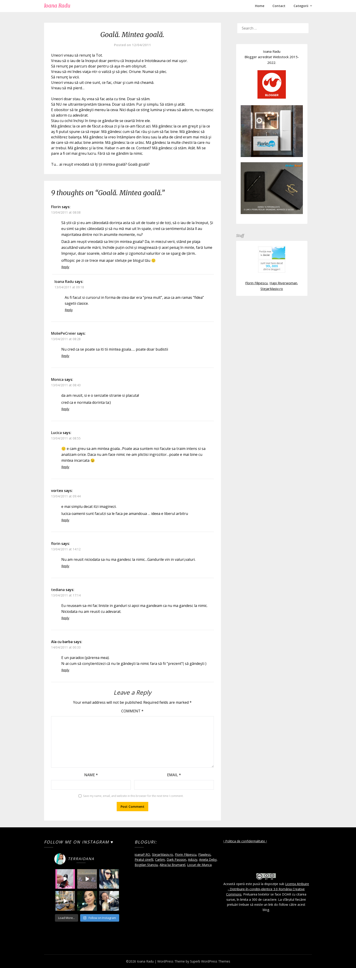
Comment (132, 711)
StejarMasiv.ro (271, 288)
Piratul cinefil (144, 859)
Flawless (204, 854)
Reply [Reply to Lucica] (65, 467)
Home (259, 6)
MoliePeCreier (63, 333)
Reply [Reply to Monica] (65, 409)
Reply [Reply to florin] (65, 566)
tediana (58, 589)
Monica (57, 379)
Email (174, 774)
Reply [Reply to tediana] (65, 618)
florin (55, 543)
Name (91, 774)
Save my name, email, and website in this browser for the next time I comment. (133, 796)
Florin (56, 206)
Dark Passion (176, 859)
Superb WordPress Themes (210, 961)
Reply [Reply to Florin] (65, 267)
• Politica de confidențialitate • (245, 841)
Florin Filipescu (256, 283)
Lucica (56, 432)
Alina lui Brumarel (172, 865)
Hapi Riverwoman (283, 283)
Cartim (160, 859)
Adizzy (192, 859)
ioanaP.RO (142, 854)
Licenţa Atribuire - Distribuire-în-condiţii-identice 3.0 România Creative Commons (267, 889)
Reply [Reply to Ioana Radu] (69, 310)
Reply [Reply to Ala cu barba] (65, 670)
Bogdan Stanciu (146, 865)
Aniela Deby (208, 859)
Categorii (301, 6)
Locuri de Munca (199, 865)
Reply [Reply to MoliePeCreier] (65, 356)
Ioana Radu (57, 5)
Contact (278, 6)
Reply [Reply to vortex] (65, 520)
